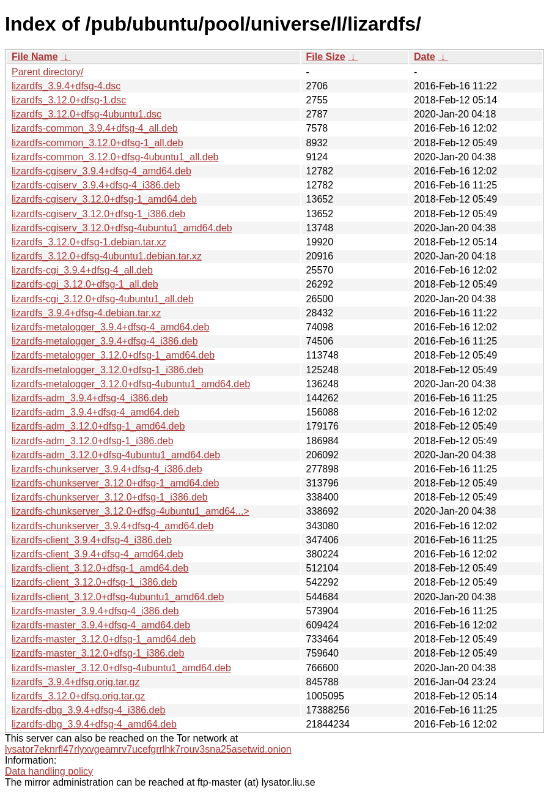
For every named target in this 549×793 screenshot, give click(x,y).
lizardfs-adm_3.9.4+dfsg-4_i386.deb (90, 398)
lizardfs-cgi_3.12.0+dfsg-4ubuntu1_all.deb (103, 299)
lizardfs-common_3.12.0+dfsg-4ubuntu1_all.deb (115, 157)
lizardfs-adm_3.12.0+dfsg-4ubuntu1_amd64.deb (116, 455)
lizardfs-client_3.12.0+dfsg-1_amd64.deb (100, 568)
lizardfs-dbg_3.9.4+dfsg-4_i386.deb (88, 710)
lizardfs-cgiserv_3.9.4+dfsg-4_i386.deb (96, 185)
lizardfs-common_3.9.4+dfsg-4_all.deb (95, 128)
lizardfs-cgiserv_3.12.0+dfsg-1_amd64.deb (104, 199)
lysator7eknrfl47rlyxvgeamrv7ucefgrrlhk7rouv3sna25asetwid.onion (148, 749)
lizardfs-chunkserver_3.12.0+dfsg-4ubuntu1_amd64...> (130, 511)
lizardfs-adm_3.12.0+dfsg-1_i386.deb (93, 441)
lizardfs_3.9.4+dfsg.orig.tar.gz (75, 682)
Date (424, 56)
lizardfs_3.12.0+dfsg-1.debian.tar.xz (89, 242)
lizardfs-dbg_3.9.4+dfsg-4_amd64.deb (94, 724)
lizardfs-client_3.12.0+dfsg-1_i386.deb (94, 582)
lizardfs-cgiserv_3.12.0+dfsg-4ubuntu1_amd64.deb (122, 228)
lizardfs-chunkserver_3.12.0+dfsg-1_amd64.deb (115, 483)
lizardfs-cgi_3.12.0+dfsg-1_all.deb (85, 284)
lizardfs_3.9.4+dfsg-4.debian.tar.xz (86, 313)
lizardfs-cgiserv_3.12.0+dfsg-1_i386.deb (98, 214)
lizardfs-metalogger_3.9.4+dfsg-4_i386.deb (105, 341)
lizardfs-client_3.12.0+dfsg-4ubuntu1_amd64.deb (118, 597)
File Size (325, 56)
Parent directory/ (47, 72)
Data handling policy (49, 771)
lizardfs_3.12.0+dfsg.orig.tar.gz (78, 696)
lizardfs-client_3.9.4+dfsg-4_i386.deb (92, 540)
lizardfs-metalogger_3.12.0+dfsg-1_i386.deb (108, 370)
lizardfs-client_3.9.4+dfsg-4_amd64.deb (97, 554)
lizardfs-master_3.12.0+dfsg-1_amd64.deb (104, 639)
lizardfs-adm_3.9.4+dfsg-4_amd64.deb (95, 412)
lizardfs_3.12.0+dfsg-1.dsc (69, 100)
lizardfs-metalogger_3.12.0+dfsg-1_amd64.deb (113, 355)
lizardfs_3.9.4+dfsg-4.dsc (66, 86)
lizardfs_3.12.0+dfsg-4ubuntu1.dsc (86, 114)
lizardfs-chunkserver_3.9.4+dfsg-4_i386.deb (107, 469)
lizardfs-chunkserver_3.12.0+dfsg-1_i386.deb (110, 497)
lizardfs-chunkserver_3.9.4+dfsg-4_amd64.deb (112, 526)
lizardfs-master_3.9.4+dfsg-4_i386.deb (95, 611)
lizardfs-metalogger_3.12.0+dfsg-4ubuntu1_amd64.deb (131, 384)
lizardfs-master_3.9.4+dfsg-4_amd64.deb (101, 625)
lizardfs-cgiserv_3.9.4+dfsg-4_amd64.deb (101, 171)
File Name (35, 56)
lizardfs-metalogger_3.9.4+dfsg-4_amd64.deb (110, 327)
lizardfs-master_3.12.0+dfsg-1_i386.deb (98, 653)
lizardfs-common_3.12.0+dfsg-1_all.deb (97, 143)
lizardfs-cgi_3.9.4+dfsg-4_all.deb (82, 270)
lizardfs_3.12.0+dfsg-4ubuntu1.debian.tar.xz (107, 256)
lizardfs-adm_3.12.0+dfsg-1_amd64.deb (98, 426)
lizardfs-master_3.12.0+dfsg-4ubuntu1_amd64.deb (121, 668)
